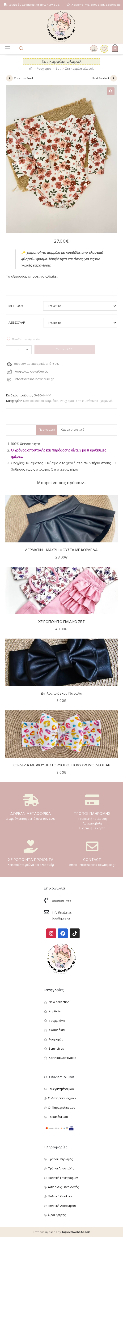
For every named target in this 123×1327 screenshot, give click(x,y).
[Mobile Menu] (7, 49)
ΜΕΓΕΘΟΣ (16, 306)
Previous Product (25, 78)
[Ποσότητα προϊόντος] (19, 349)
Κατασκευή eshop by (61, 1232)
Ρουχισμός (67, 401)
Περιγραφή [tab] (47, 430)
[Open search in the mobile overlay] (18, 49)
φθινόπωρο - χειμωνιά (97, 401)
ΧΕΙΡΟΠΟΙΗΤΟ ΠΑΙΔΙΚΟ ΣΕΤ (61, 621)
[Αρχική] (30, 69)
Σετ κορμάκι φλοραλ (79, 69)
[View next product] (113, 78)
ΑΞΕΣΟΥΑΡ (16, 323)
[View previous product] (9, 78)
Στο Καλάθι (65, 349)
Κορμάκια (52, 401)
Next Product (100, 78)
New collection (33, 401)
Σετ (78, 401)
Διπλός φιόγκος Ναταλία (61, 693)
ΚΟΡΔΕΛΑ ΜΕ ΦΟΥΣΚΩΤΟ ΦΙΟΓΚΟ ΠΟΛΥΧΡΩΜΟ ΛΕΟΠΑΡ (61, 765)
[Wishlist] (102, 49)
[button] (111, 91)
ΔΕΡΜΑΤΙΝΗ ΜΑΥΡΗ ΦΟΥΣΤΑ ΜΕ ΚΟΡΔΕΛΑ (61, 550)
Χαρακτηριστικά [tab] (72, 430)
